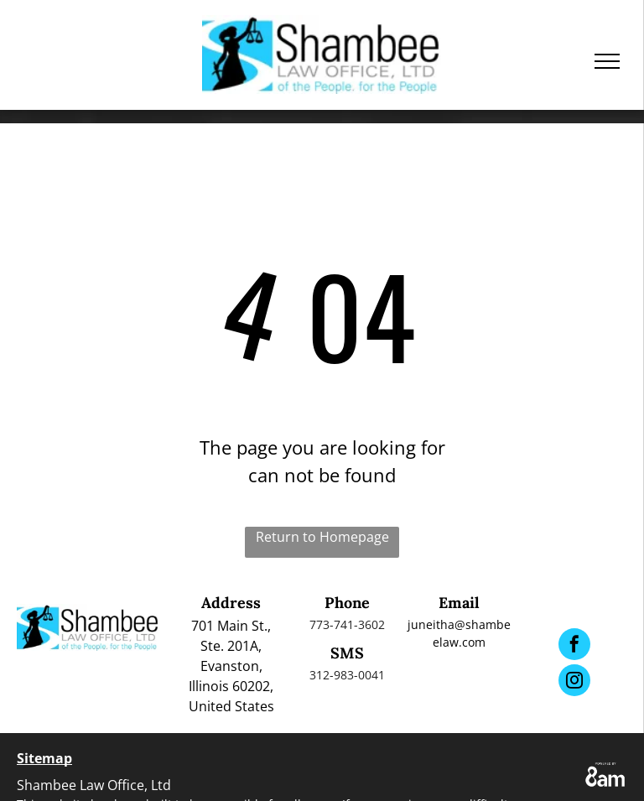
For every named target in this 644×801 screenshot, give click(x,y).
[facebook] (574, 646)
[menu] (607, 61)
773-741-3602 (347, 624)
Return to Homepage (322, 537)
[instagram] (574, 682)
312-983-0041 (347, 675)
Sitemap (44, 758)
